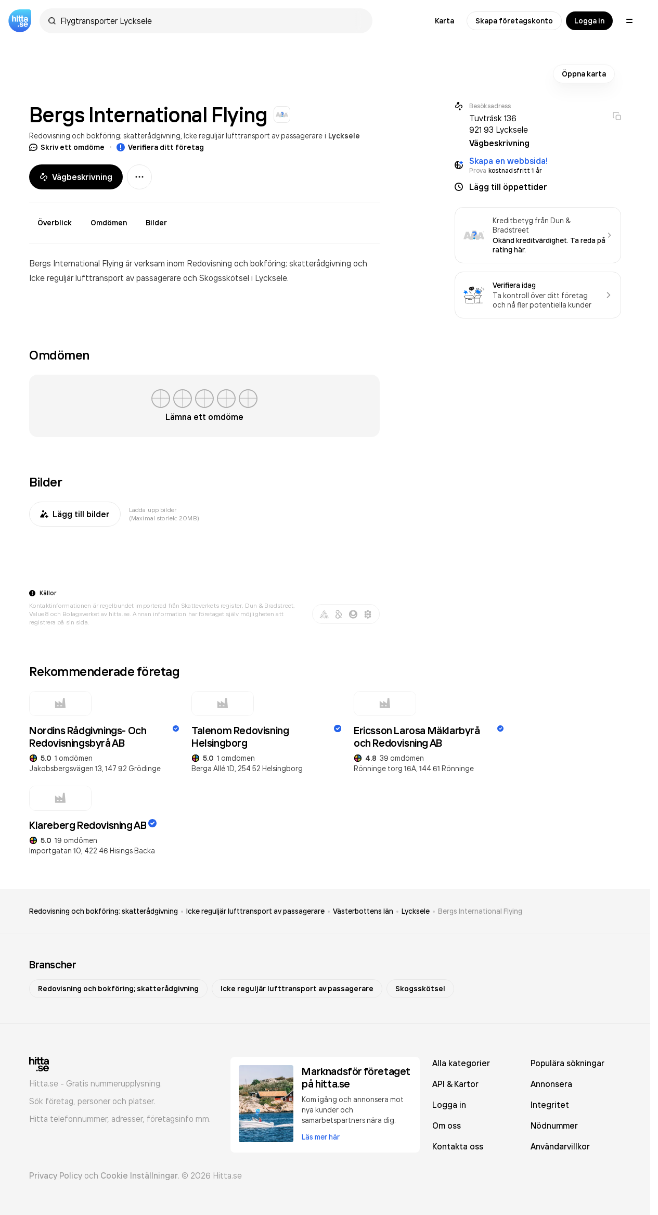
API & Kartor (455, 1084)
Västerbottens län (363, 911)
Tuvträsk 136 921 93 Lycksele (498, 124)
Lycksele (344, 135)
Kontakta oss (457, 1146)
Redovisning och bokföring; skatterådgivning (104, 135)
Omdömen (109, 222)
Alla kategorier (461, 1063)
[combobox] (211, 20)
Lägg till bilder (75, 514)
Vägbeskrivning (76, 177)
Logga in (589, 20)
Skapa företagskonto (514, 20)
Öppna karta (584, 74)
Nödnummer (554, 1125)
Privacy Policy (55, 1175)
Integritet (550, 1104)
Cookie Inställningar (139, 1175)
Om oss (446, 1125)
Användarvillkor (560, 1146)
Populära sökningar (567, 1063)
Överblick (54, 222)
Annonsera (551, 1084)
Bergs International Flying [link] (480, 911)
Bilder (156, 222)
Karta (444, 20)
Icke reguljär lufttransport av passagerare (253, 135)
